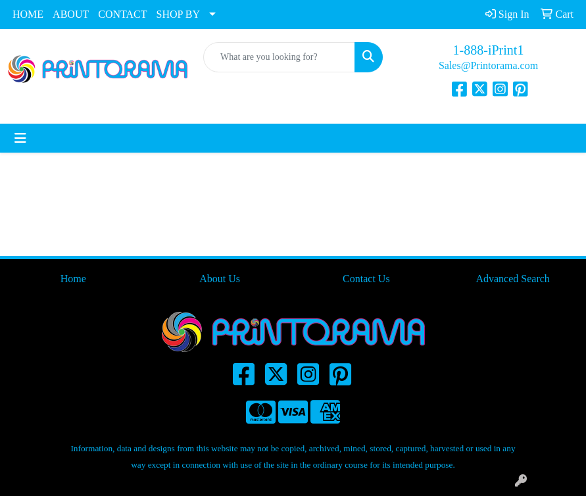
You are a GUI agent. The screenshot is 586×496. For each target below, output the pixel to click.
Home (73, 278)
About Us (219, 278)
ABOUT (71, 14)
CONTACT (122, 14)
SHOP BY (179, 14)
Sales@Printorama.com (488, 65)
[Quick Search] (279, 57)
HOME (27, 14)
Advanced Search (512, 278)
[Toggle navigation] (20, 138)
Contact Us (366, 278)
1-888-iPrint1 (488, 50)
